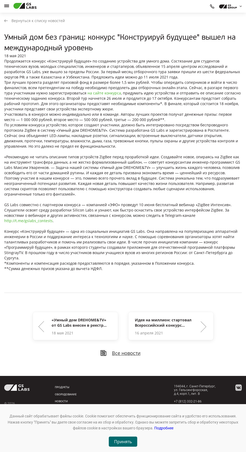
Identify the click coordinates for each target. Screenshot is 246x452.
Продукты (62, 387)
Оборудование (66, 394)
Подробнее (163, 428)
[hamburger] (6, 5)
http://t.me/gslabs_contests (28, 220)
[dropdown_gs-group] (229, 6)
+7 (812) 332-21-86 (188, 401)
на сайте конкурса (104, 93)
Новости (61, 401)
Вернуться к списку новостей (34, 20)
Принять (123, 442)
